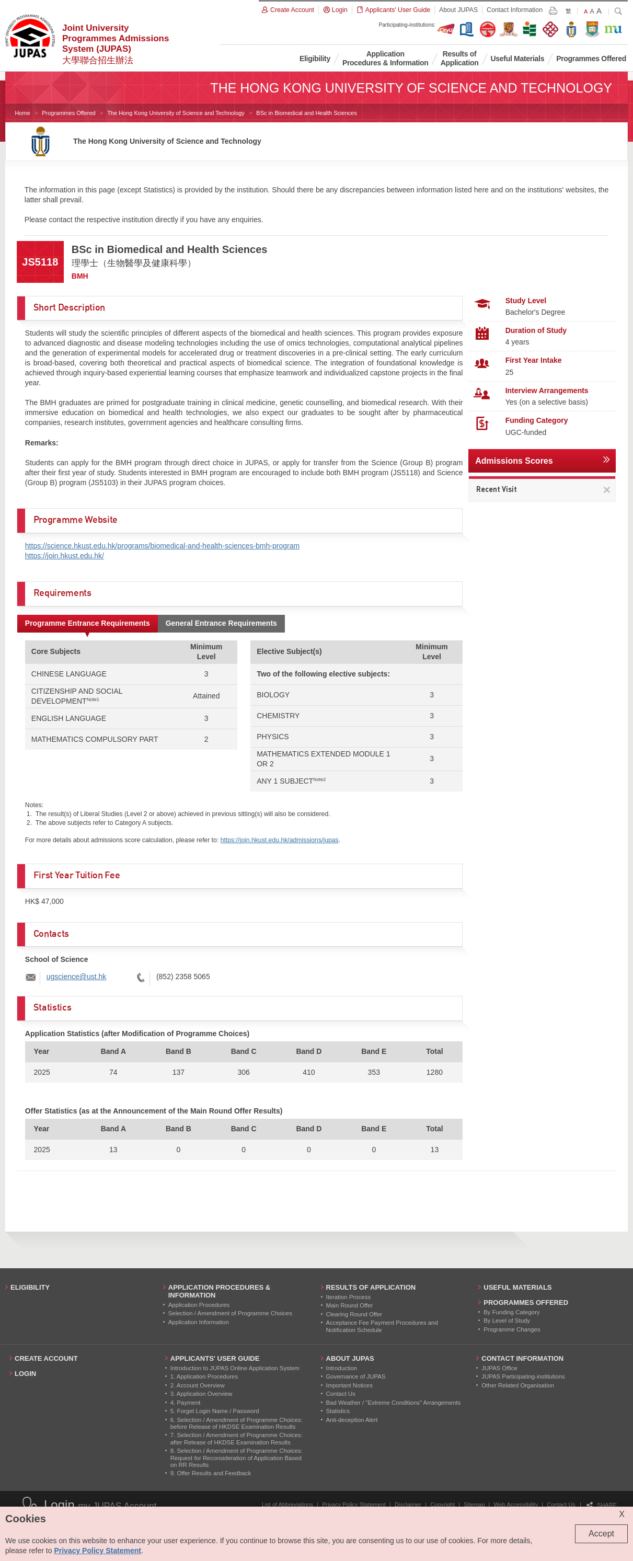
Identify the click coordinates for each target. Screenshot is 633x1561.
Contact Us (561, 1504)
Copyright (442, 1504)
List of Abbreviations (287, 1504)
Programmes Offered (69, 113)
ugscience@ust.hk (77, 976)
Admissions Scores (514, 460)
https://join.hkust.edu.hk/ (64, 556)
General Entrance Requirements (221, 623)
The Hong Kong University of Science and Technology (176, 113)
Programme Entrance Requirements (87, 623)
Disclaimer (408, 1504)
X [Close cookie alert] (622, 1514)
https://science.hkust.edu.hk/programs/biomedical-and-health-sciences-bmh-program (162, 546)
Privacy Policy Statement (354, 1504)
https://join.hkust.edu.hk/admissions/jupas (280, 840)
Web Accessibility (516, 1504)
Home (22, 113)
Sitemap (474, 1504)
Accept (601, 1533)
